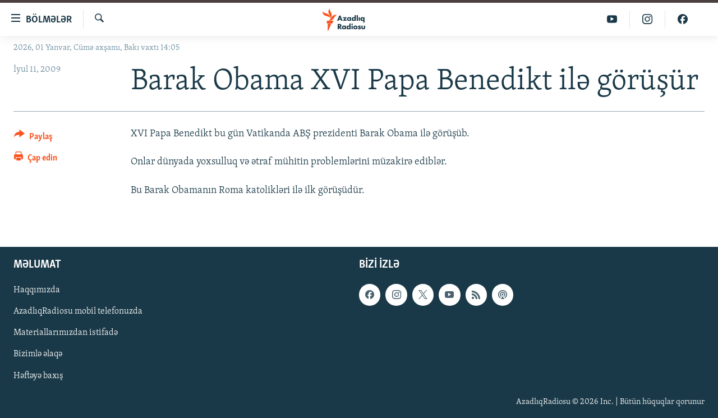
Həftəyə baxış (38, 375)
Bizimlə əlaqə (37, 354)
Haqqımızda (36, 290)
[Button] (33, 138)
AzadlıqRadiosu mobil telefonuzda (77, 311)
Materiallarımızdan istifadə (65, 332)
